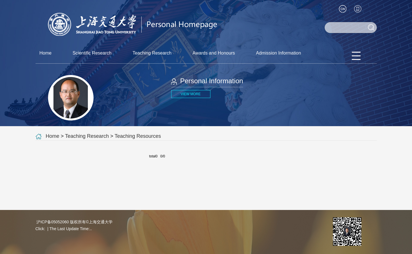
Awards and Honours (213, 53)
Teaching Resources (138, 136)
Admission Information (278, 53)
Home (46, 53)
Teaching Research (151, 53)
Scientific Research (92, 53)
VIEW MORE (190, 94)
